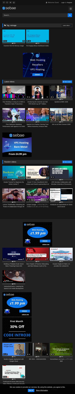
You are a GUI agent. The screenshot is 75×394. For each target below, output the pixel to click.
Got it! (31, 390)
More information (42, 390)
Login (63, 2)
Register (69, 2)
